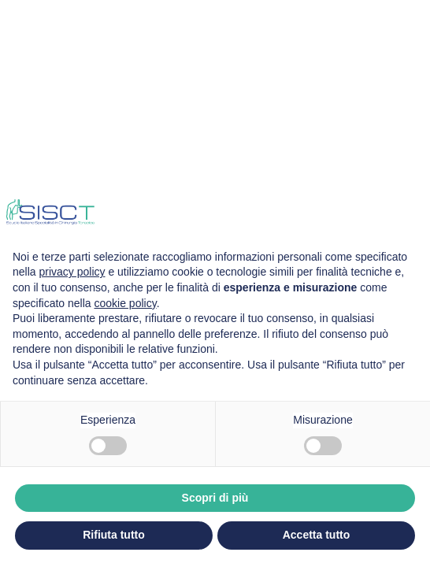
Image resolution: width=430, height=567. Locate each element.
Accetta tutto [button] (316, 534)
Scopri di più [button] (215, 497)
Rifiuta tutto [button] (114, 534)
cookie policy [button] (126, 303)
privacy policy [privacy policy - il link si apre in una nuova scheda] (72, 271)
